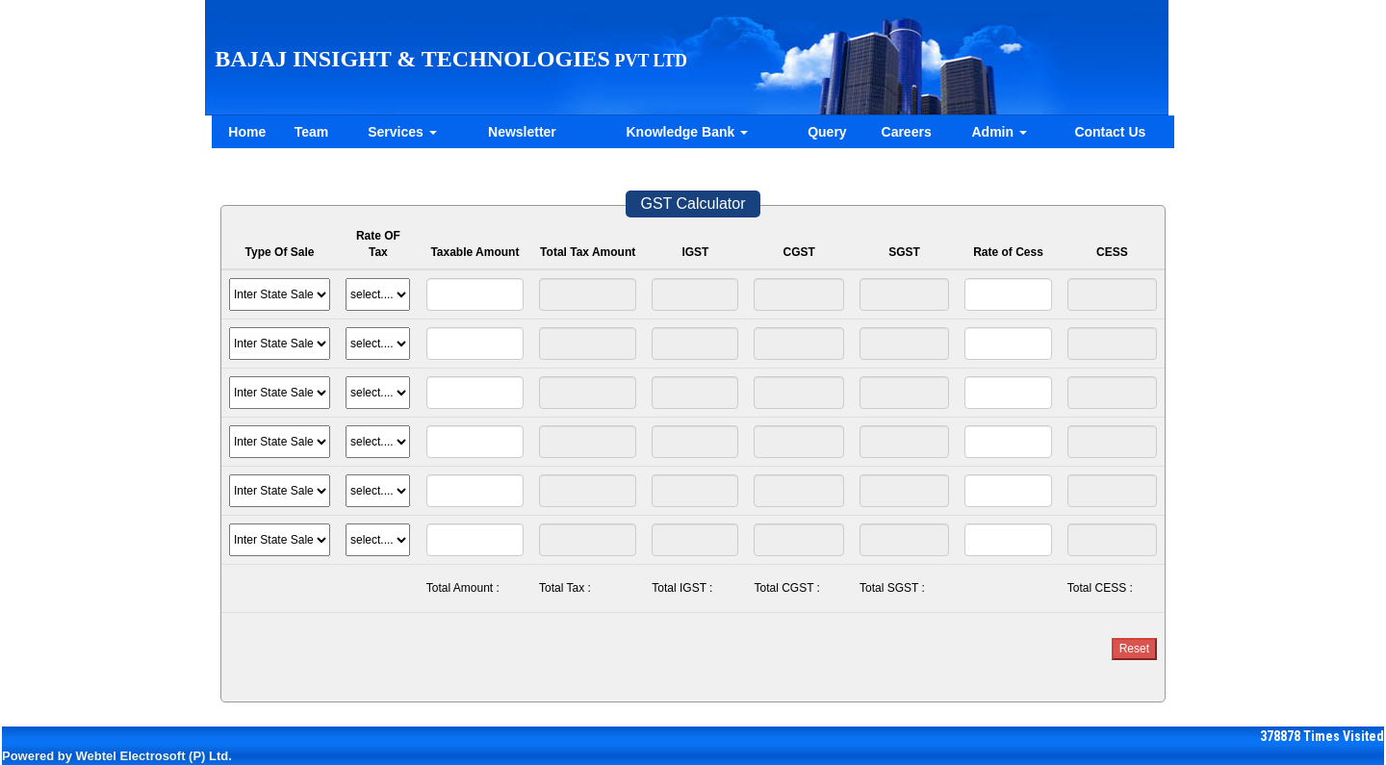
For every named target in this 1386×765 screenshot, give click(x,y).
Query (827, 132)
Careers (907, 132)
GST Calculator (692, 203)
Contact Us (1109, 132)
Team (312, 132)
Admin (999, 132)
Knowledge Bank (687, 132)
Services (402, 132)
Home (247, 132)
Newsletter (522, 132)
